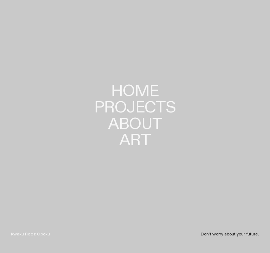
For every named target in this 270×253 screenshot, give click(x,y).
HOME (135, 91)
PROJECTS (135, 107)
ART (134, 140)
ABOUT (135, 124)
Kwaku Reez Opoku (30, 234)
